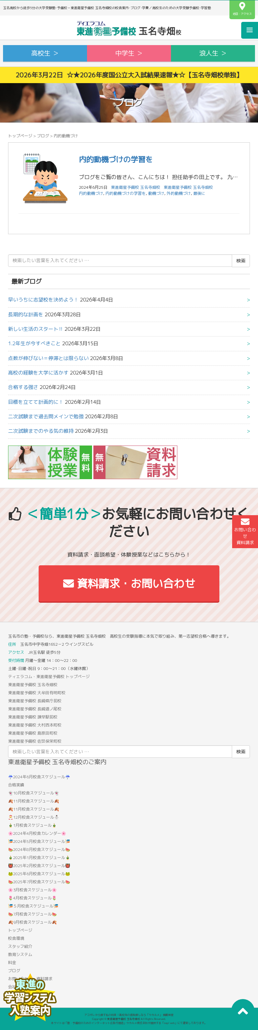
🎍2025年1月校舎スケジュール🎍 (39, 857)
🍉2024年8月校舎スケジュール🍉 (39, 849)
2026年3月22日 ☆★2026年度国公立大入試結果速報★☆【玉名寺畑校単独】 (129, 74)
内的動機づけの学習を (116, 159)
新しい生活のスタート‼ (35, 328)
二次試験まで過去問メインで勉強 (46, 416)
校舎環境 (16, 938)
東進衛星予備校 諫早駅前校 (32, 717)
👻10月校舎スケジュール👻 (33, 793)
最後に (199, 193)
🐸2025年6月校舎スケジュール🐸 (39, 874)
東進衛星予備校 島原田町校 (32, 733)
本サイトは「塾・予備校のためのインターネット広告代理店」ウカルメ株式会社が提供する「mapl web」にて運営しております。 (129, 1023)
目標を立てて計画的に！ (35, 401)
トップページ (20, 136)
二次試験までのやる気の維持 (41, 430)
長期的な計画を (25, 314)
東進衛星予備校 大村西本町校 (34, 725)
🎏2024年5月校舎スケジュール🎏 (39, 841)
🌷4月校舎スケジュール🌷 (32, 898)
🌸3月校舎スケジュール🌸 (32, 890)
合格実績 (16, 785)
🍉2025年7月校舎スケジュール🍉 (39, 882)
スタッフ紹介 (20, 946)
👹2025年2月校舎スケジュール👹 (39, 865)
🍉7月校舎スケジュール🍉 (32, 914)
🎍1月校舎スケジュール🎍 (32, 825)
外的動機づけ (179, 193)
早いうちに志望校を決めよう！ (43, 299)
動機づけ (156, 193)
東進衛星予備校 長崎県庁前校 (34, 701)
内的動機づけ (91, 193)
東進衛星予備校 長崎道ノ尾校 (34, 709)
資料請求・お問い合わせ (129, 583)
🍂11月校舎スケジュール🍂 (33, 801)
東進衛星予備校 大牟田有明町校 (37, 693)
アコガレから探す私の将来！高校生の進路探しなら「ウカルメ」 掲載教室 (129, 1015)
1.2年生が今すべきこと (34, 343)
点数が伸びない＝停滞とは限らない (48, 358)
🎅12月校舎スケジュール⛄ (33, 817)
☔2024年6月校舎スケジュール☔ (39, 777)
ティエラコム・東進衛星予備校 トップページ (49, 676)
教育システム (20, 954)
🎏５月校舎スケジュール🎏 (33, 906)
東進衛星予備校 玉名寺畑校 (188, 187)
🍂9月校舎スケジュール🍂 (32, 922)
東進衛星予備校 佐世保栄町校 (34, 741)
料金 (12, 962)
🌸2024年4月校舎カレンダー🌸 (37, 833)
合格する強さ (23, 387)
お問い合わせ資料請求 (245, 532)
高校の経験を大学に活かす (38, 372)
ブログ (43, 136)
